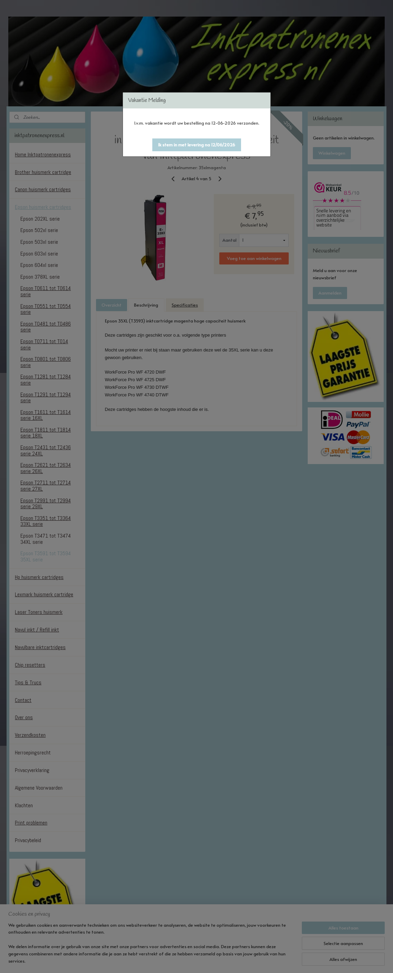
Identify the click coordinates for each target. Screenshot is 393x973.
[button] (196, 144)
